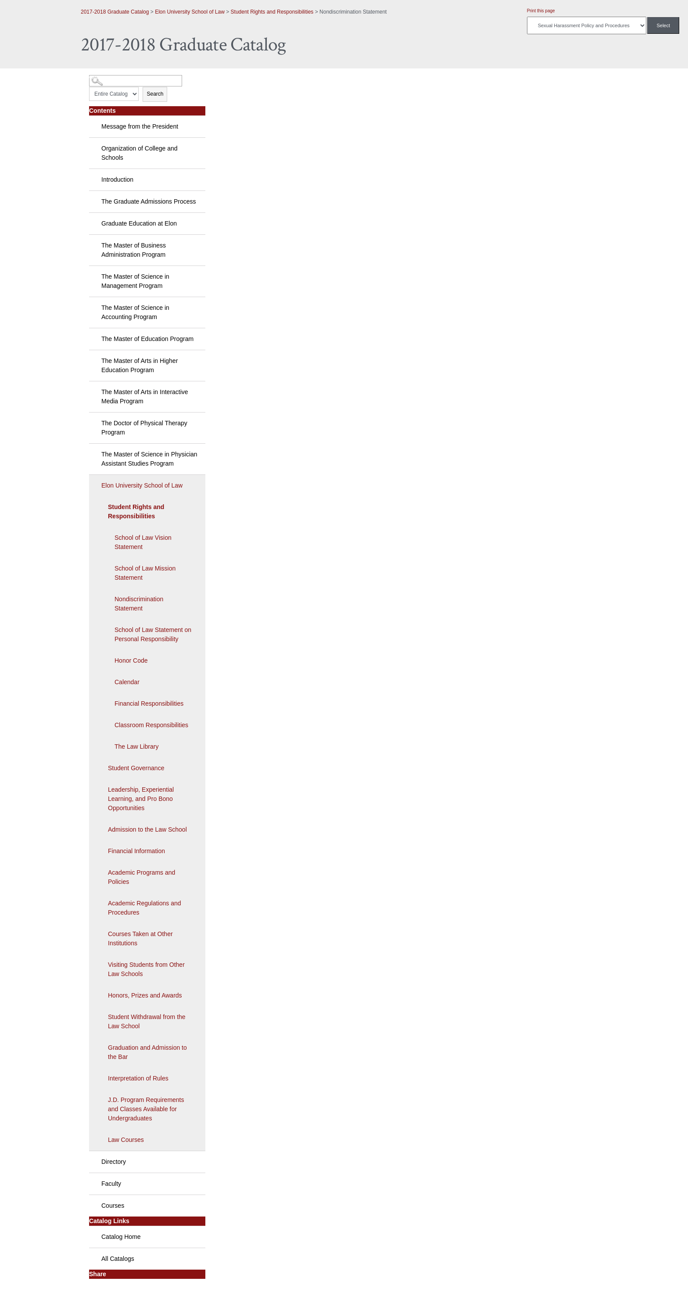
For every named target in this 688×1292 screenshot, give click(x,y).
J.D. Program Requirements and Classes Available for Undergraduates (146, 1109)
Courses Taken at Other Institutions (140, 938)
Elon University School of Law (190, 12)
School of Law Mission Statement (145, 573)
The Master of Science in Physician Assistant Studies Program (149, 459)
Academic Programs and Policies (141, 877)
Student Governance (136, 768)
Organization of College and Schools (139, 153)
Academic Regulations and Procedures (144, 908)
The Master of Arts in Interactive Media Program (144, 396)
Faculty (111, 1183)
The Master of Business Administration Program (133, 250)
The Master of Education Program (147, 338)
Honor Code (131, 660)
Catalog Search (105, 77)
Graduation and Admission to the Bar (147, 1052)
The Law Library (136, 746)
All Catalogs (117, 1258)
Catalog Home (121, 1236)
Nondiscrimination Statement (139, 604)
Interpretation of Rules (138, 1078)
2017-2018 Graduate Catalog (115, 12)
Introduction (117, 179)
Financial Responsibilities (149, 703)
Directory (113, 1161)
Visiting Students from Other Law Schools (146, 969)
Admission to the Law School (147, 829)
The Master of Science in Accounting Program (135, 312)
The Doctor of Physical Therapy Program (144, 428)
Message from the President (139, 126)
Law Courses (126, 1139)
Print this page (541, 10)
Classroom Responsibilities (151, 725)
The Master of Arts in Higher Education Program (139, 365)
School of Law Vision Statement (143, 542)
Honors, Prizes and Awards (145, 995)
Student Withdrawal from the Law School (147, 1021)
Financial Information (136, 850)
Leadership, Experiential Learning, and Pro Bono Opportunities (141, 798)
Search (155, 94)
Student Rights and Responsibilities (272, 12)
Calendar (127, 681)
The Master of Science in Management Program (135, 281)
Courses (112, 1205)
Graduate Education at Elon (139, 223)
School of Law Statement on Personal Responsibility (153, 634)
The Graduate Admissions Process (148, 201)
